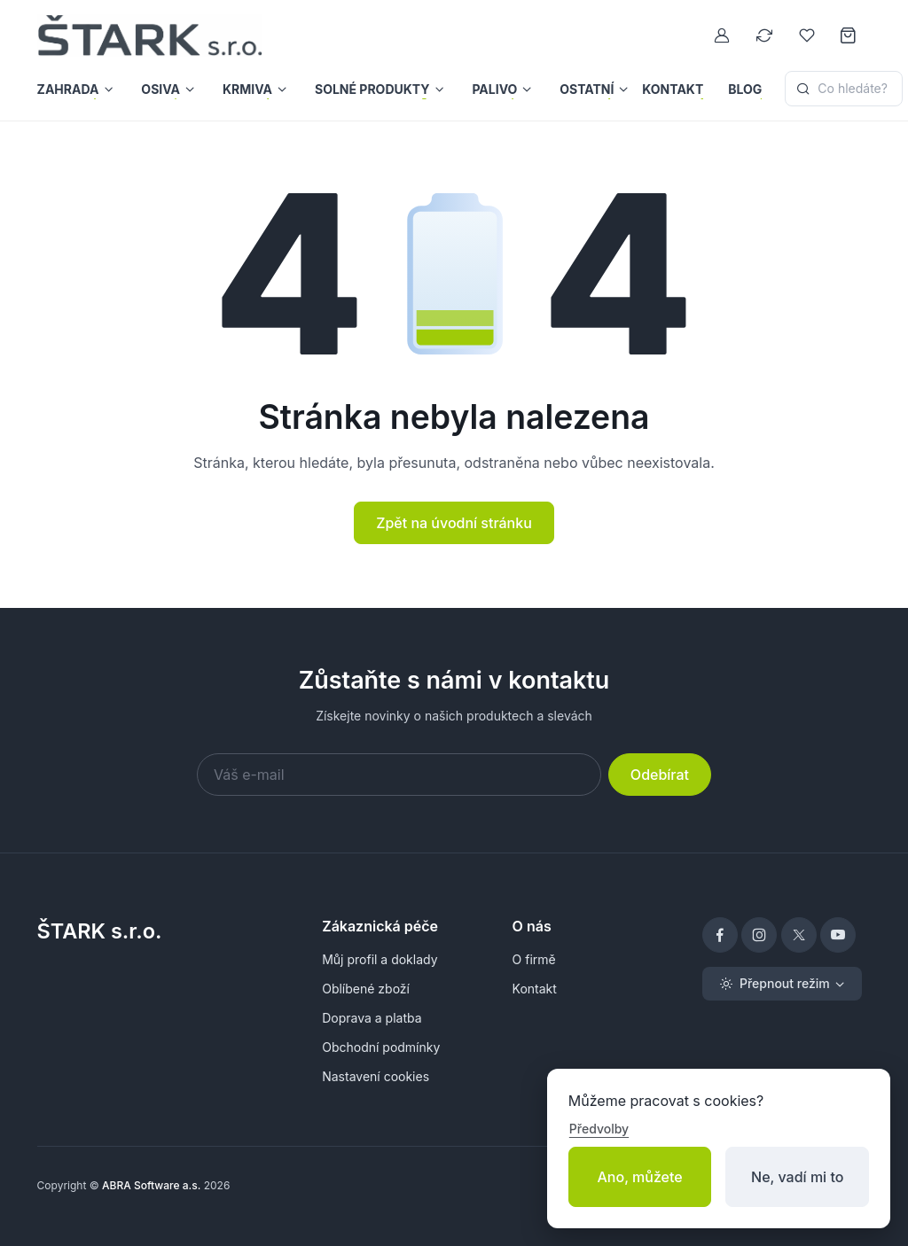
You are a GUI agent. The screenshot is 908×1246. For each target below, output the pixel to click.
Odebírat (659, 774)
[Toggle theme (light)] (782, 984)
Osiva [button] (160, 89)
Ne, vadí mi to (797, 1177)
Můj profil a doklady (379, 959)
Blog (745, 89)
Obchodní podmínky (381, 1047)
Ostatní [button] (587, 89)
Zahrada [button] (68, 89)
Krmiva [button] (247, 89)
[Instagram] (759, 935)
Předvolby (599, 1128)
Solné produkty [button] (372, 89)
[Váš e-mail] (399, 774)
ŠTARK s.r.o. (99, 931)
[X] (799, 935)
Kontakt (672, 89)
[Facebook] (720, 935)
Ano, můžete (640, 1177)
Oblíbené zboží (366, 988)
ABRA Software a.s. (151, 1185)
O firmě (534, 959)
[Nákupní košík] (849, 35)
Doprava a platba (371, 1017)
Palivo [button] (494, 89)
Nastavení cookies (375, 1076)
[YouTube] (838, 935)
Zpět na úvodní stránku (454, 523)
